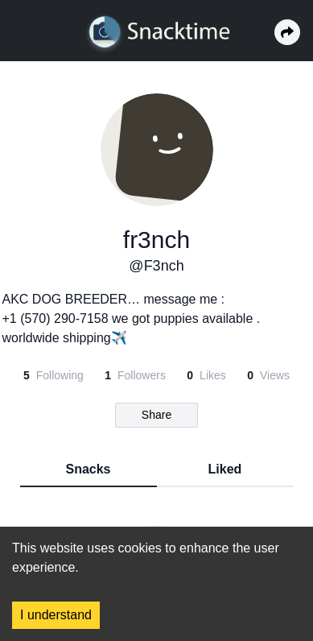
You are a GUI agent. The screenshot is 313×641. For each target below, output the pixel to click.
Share (156, 414)
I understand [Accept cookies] (56, 615)
